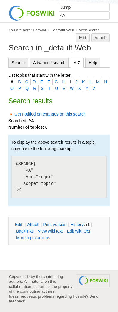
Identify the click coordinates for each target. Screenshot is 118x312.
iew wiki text (50, 231)
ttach (33, 224)
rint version (55, 224)
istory (77, 224)
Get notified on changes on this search (50, 114)
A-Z (77, 62)
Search (18, 62)
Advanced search (49, 62)
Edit (82, 37)
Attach (101, 37)
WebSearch (89, 30)
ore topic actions (33, 237)
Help (93, 62)
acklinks (25, 231)
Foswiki (39, 30)
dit (19, 224)
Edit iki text (78, 231)
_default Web (62, 30)
